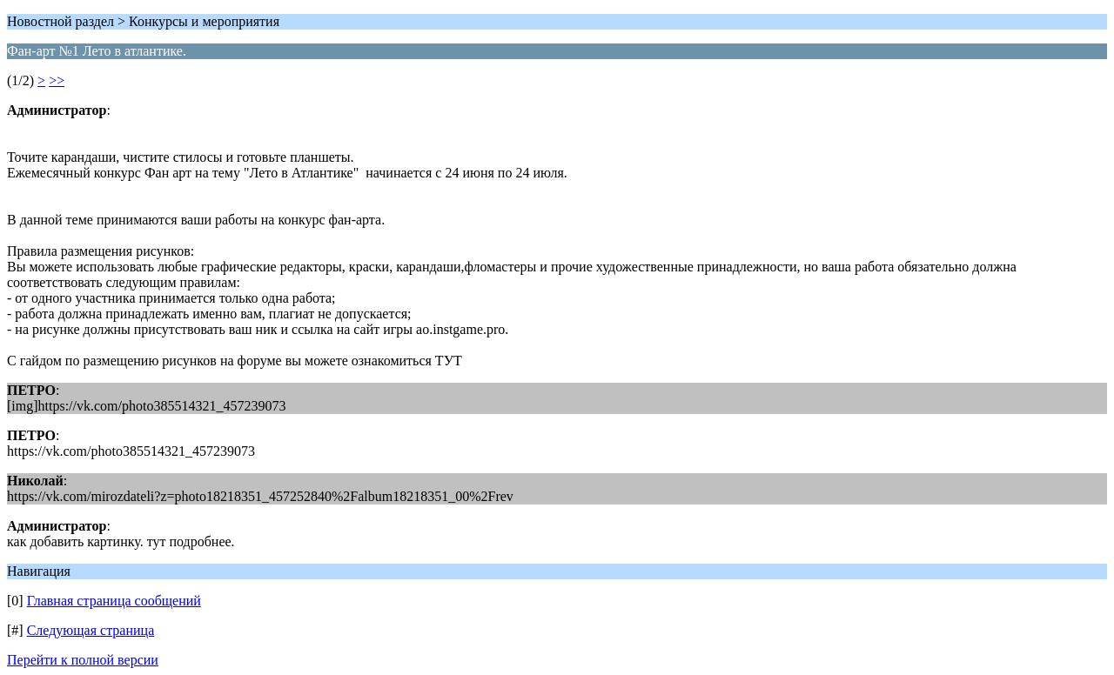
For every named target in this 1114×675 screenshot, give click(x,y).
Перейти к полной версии (82, 659)
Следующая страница (91, 630)
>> (56, 80)
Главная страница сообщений (114, 600)
